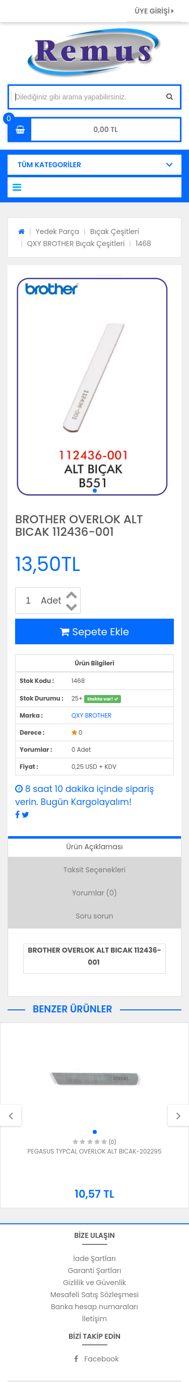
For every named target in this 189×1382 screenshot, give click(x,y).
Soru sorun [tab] (94, 916)
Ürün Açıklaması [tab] (94, 847)
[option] (94, 1115)
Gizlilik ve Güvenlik (94, 1283)
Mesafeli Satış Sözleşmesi (94, 1295)
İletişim (94, 1319)
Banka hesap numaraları (94, 1307)
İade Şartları (94, 1258)
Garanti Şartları (94, 1270)
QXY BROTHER (91, 715)
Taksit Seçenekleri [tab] (95, 870)
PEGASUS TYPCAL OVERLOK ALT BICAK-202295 (95, 1151)
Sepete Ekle (94, 632)
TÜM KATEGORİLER (49, 165)
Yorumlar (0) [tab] (94, 893)
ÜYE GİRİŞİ (154, 11)
